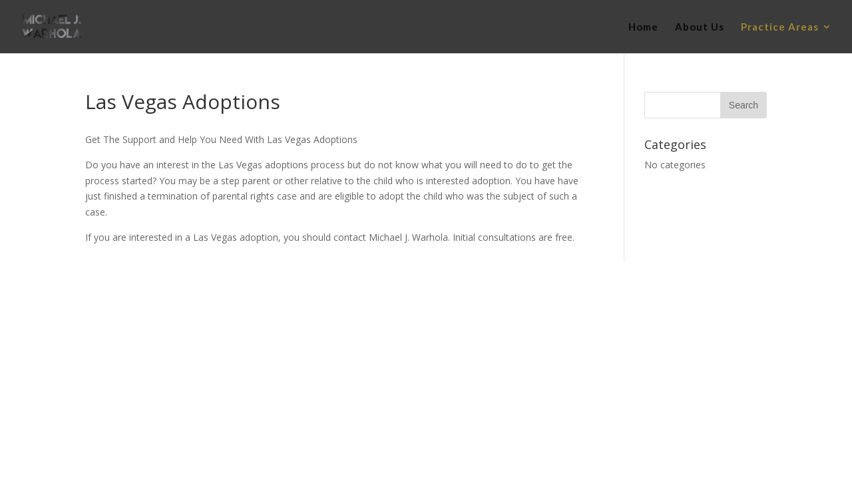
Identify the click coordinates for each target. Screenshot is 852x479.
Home (643, 27)
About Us (699, 27)
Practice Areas (780, 27)
